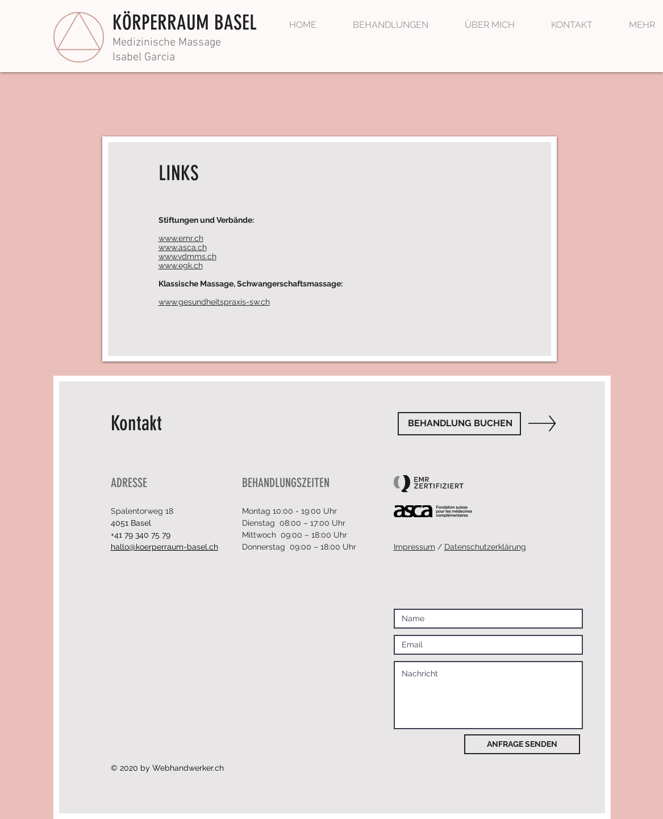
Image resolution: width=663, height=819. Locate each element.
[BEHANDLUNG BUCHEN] (459, 423)
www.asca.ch (183, 247)
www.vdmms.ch (187, 256)
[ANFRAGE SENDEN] (522, 744)
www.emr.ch (181, 238)
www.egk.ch (181, 265)
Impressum (414, 546)
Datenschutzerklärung (485, 546)
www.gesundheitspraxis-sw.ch (214, 301)
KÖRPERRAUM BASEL (184, 22)
